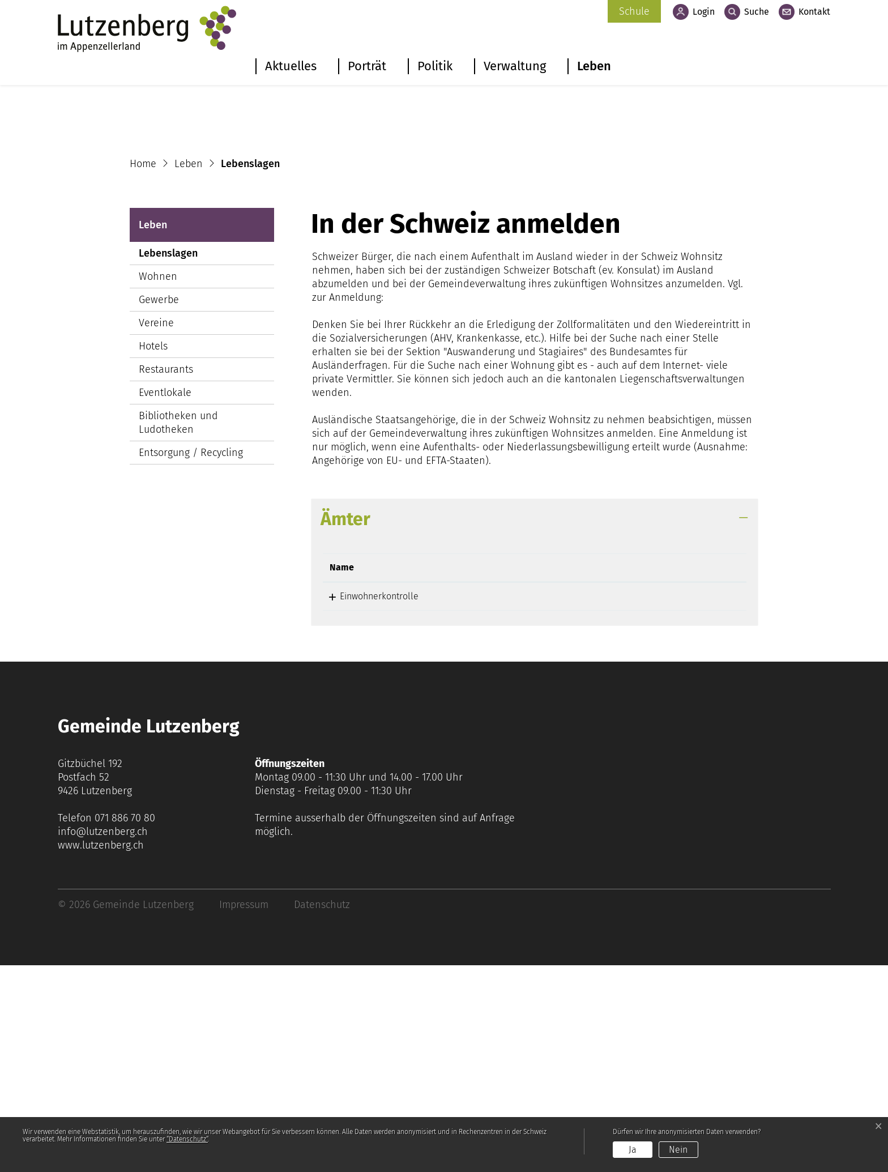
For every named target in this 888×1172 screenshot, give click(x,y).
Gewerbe (159, 506)
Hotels (153, 553)
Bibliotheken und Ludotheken (178, 629)
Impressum (243, 1111)
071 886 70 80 (125, 1024)
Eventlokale (165, 599)
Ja (633, 1149)
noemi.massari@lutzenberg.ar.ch (617, 803)
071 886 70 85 (484, 803)
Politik (434, 66)
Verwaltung (515, 66)
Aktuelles (291, 66)
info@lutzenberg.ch (103, 1038)
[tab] (534, 725)
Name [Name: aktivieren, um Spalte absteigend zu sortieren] (342, 774)
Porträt (367, 66)
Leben (594, 66)
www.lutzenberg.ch (101, 1052)
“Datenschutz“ (187, 1139)
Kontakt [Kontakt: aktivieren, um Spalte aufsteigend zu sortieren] (567, 774)
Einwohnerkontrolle (369, 803)
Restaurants (166, 576)
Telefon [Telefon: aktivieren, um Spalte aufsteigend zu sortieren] (473, 774)
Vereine (156, 529)
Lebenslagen (172, 462)
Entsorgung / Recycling (191, 659)
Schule (634, 11)
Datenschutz (322, 1111)
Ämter (345, 725)
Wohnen (158, 483)
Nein (678, 1149)
